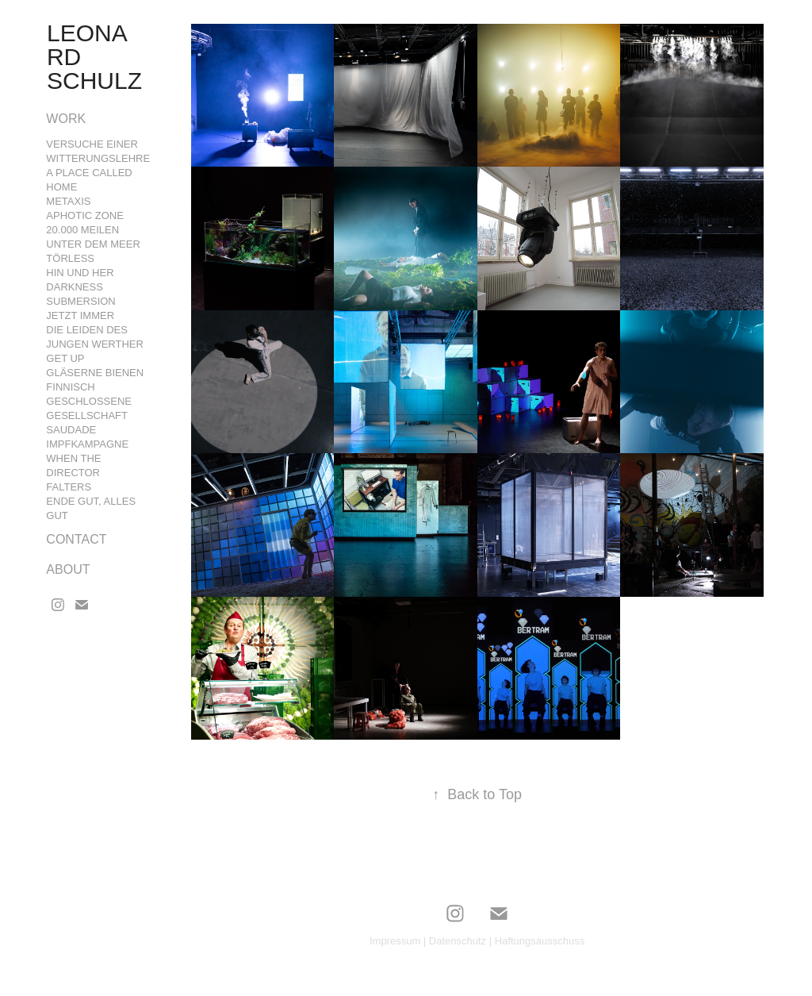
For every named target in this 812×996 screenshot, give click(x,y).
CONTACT (76, 539)
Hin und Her (79, 273)
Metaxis (68, 201)
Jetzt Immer (80, 315)
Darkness (74, 287)
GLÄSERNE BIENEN (95, 373)
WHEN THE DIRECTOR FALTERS (73, 472)
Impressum (395, 941)
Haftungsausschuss (539, 941)
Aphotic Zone (85, 215)
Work (66, 118)
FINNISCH (70, 387)
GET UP (65, 358)
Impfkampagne (87, 444)
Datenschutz (457, 941)
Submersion (80, 301)
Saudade (71, 430)
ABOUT (68, 569)
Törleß (70, 258)
